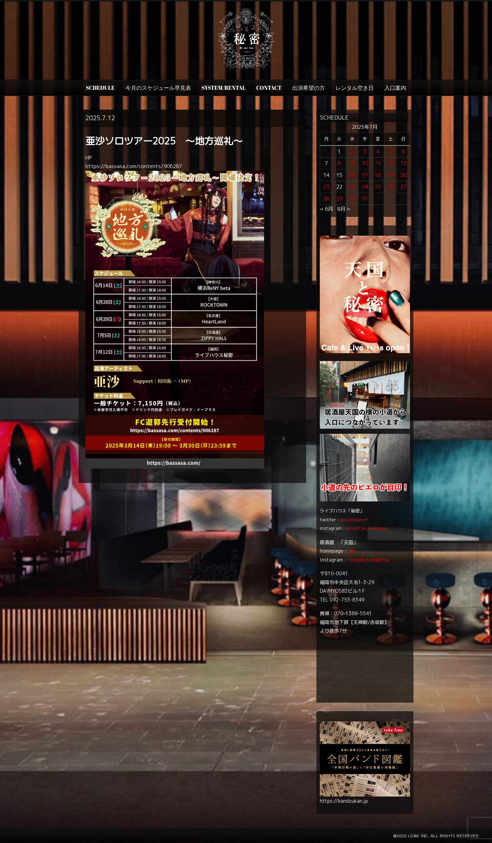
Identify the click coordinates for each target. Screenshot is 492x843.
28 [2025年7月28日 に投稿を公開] (326, 198)
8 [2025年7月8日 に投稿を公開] (339, 163)
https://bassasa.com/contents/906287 (133, 166)
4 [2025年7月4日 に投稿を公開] (377, 151)
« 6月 (326, 208)
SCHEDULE (100, 88)
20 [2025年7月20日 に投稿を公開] (403, 175)
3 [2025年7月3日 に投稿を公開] (364, 151)
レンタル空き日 (355, 88)
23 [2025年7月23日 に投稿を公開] (352, 186)
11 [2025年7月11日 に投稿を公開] (377, 163)
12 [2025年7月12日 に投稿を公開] (390, 163)
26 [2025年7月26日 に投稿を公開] (390, 186)
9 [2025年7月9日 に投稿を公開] (352, 163)
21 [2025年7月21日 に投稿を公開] (326, 186)
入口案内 (395, 88)
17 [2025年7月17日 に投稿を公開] (365, 175)
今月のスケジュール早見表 (158, 88)
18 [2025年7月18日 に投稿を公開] (377, 175)
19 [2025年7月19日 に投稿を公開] (390, 175)
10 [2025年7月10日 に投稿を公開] (365, 163)
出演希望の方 (308, 88)
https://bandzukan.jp (344, 801)
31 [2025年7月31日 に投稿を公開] (365, 198)
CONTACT (269, 88)
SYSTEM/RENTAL (224, 88)
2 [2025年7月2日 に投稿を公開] (352, 151)
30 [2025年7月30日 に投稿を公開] (352, 198)
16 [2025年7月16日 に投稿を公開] (352, 175)
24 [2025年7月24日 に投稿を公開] (365, 186)
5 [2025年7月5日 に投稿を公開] (390, 151)
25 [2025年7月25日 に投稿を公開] (377, 186)
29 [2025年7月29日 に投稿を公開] (339, 198)
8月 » (343, 208)
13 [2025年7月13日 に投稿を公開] (403, 163)
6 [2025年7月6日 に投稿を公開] (403, 151)
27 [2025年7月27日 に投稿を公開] (403, 186)
